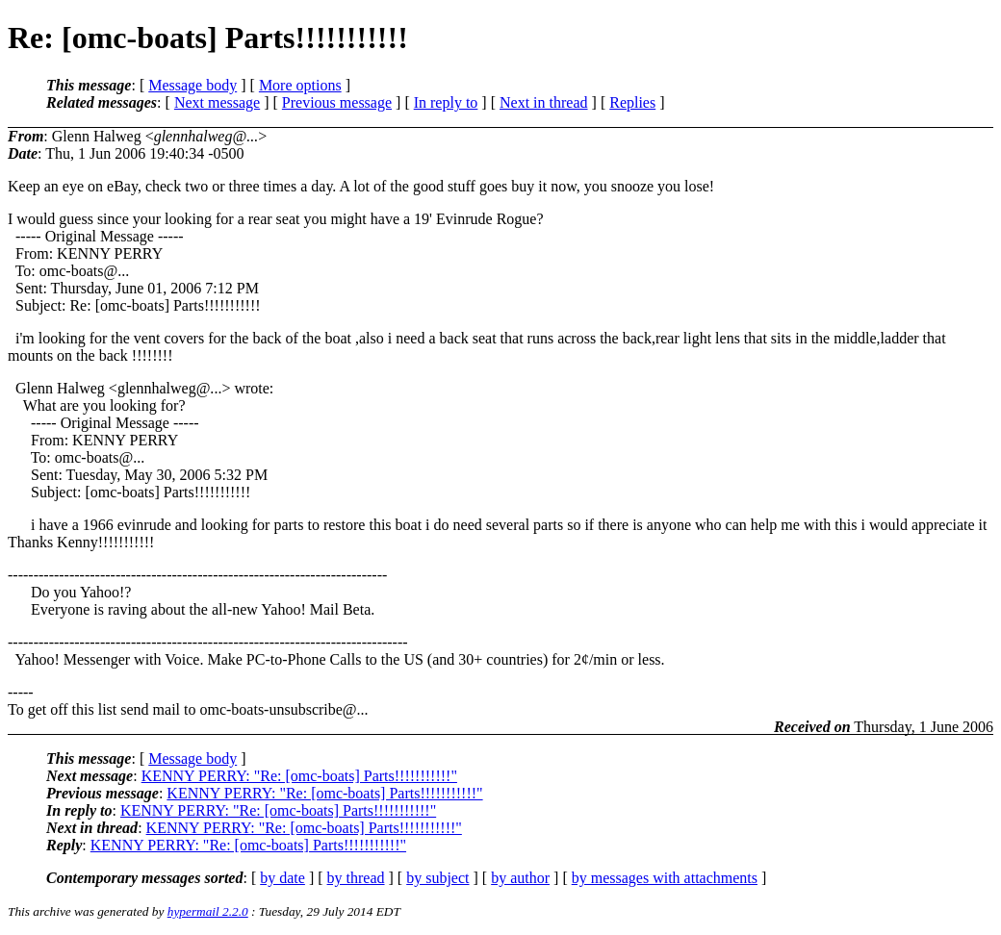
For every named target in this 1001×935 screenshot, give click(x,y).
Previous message (337, 102)
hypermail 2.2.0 (207, 911)
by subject (437, 878)
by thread (356, 878)
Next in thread (544, 102)
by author (520, 878)
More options (300, 85)
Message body (192, 85)
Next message (217, 102)
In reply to (446, 102)
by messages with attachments (664, 878)
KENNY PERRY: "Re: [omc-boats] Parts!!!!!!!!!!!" (299, 776)
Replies (632, 102)
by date (282, 878)
